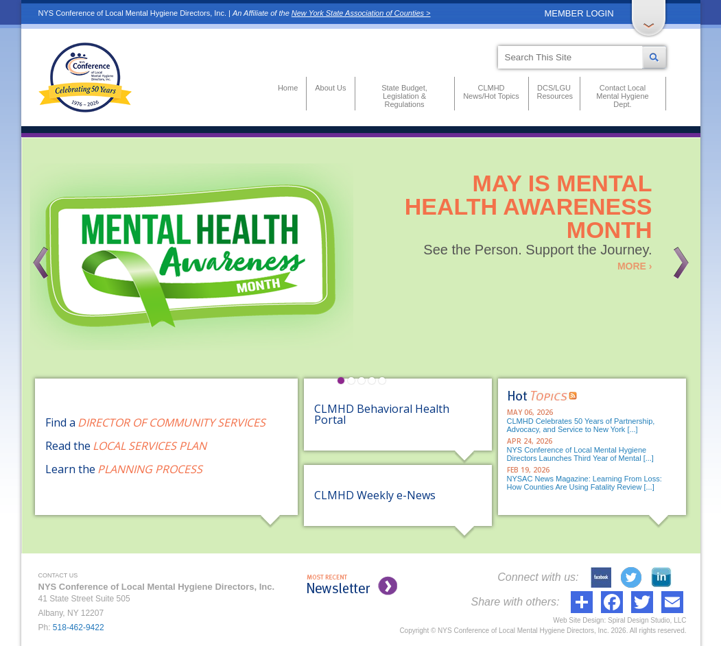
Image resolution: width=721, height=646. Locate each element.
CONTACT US (58, 575)
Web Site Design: (579, 620)
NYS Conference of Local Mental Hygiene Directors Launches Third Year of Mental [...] (580, 454)
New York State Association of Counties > (361, 13)
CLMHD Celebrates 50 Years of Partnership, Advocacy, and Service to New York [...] (581, 425)
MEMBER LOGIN (579, 13)
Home (288, 88)
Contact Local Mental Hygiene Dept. (622, 96)
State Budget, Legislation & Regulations (404, 96)
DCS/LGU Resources (554, 92)
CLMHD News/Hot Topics (491, 92)
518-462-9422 (78, 627)
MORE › (634, 266)
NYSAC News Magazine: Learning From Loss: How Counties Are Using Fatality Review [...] (584, 483)
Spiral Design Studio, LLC (647, 620)
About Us (330, 88)
